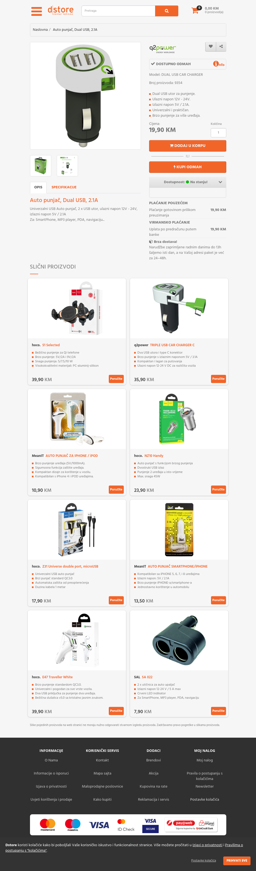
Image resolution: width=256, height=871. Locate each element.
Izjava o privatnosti (51, 786)
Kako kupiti (102, 800)
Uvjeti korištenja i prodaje (51, 800)
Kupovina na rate (153, 786)
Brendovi (153, 760)
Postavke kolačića (203, 860)
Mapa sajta (102, 773)
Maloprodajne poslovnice (102, 786)
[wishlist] (210, 47)
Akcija (153, 773)
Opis (38, 187)
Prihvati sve (237, 860)
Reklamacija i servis (153, 800)
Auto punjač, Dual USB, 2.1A (75, 30)
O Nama (51, 760)
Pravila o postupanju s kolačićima (204, 776)
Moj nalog (205, 760)
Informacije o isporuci (51, 773)
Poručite (116, 379)
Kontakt (102, 760)
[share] (221, 47)
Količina (216, 124)
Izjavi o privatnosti (207, 845)
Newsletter (205, 786)
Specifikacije (64, 187)
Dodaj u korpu (188, 146)
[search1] (166, 10)
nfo (219, 65)
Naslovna (40, 30)
